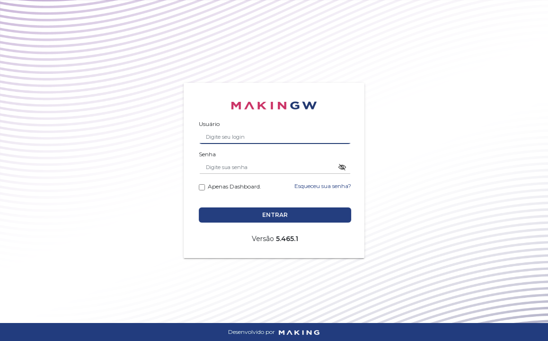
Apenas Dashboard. (232, 186)
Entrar (277, 214)
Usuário (211, 123)
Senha (209, 154)
